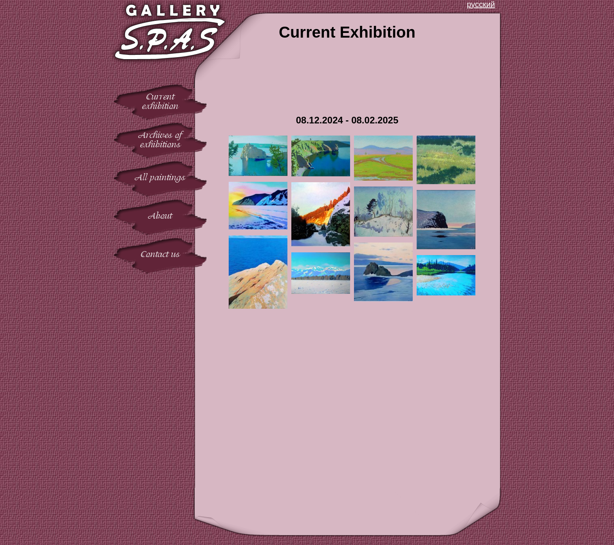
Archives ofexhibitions (160, 140)
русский (481, 4)
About (160, 215)
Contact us (160, 254)
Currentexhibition (160, 101)
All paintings (160, 177)
